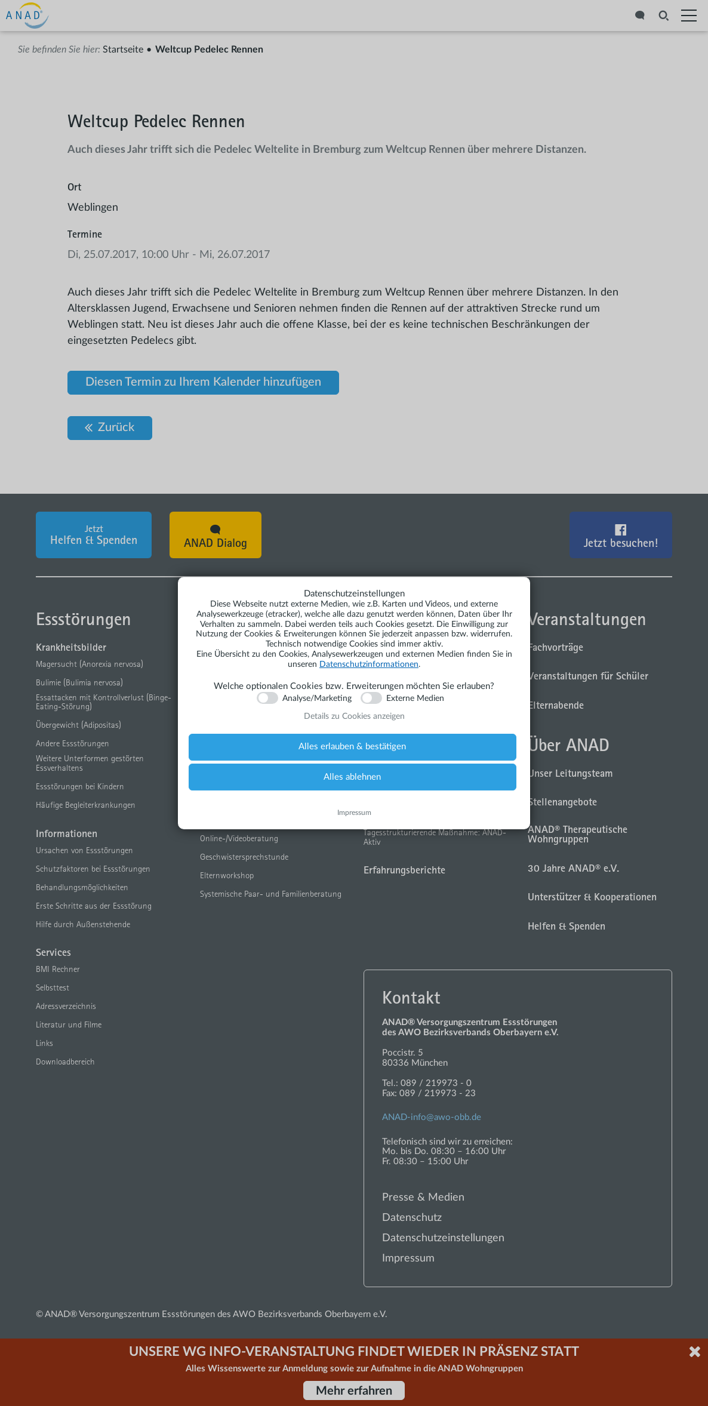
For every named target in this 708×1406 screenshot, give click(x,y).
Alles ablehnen (352, 777)
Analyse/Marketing (317, 698)
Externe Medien (415, 698)
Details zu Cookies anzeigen (354, 716)
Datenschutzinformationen (368, 664)
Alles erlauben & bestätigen (352, 746)
